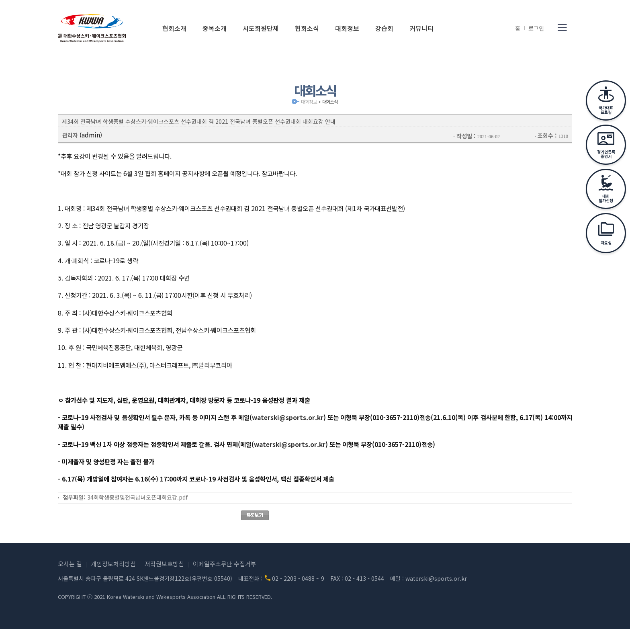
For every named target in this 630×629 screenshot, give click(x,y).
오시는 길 (70, 563)
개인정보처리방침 (113, 563)
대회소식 (330, 101)
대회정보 (309, 101)
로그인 (536, 28)
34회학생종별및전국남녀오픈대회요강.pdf (137, 497)
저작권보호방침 (164, 563)
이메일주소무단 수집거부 (224, 563)
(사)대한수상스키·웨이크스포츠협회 (92, 28)
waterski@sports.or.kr (287, 417)
